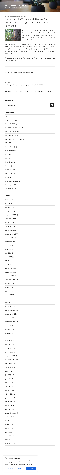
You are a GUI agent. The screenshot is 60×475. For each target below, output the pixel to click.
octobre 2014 (9, 238)
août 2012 (8, 325)
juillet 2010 (8, 421)
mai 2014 (8, 253)
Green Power (9, 147)
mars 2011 (8, 390)
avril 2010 (8, 432)
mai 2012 (8, 337)
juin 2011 (8, 379)
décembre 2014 (10, 230)
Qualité (7, 166)
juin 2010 (8, 424)
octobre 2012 (9, 318)
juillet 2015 (8, 222)
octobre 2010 (9, 409)
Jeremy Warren (21, 16)
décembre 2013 (10, 268)
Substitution (9, 185)
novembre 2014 (10, 234)
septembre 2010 (10, 413)
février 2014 (9, 264)
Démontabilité (10, 124)
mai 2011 (8, 382)
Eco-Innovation (10, 135)
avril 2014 (8, 257)
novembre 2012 (10, 314)
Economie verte (29, 72)
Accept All (30, 468)
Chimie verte (12, 70)
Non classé (9, 162)
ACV (6, 116)
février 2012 (9, 348)
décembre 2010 (10, 401)
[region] (20, 464)
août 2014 (8, 245)
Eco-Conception (10, 131)
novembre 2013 (10, 272)
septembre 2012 (10, 321)
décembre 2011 (10, 356)
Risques (8, 177)
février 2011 (9, 394)
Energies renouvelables (13, 139)
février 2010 (9, 440)
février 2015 (9, 226)
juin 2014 (8, 249)
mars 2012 (8, 344)
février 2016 (9, 211)
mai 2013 (8, 291)
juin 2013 (8, 287)
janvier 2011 (9, 398)
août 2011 (8, 371)
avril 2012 (8, 340)
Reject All (20, 468)
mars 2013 (8, 299)
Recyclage (8, 169)
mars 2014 (8, 261)
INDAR (7, 158)
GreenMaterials (15, 5)
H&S (6, 154)
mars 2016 (8, 207)
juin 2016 (8, 200)
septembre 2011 (10, 367)
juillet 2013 (8, 283)
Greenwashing (10, 150)
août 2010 (8, 417)
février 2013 (9, 302)
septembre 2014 (10, 241)
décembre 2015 (10, 215)
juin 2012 (8, 333)
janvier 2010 (9, 443)
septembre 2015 (10, 219)
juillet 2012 (8, 329)
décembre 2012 (10, 310)
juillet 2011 (8, 375)
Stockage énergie (11, 181)
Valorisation (9, 188)
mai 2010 (8, 428)
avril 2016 (8, 203)
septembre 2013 (10, 280)
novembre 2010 (10, 405)
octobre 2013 (9, 276)
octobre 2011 (9, 363)
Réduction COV (10, 173)
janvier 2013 (9, 306)
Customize (10, 468)
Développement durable (15, 72)
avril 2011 (8, 386)
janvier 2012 (9, 352)
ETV (6, 143)
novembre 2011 (10, 360)
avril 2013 (8, 295)
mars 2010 (8, 436)
